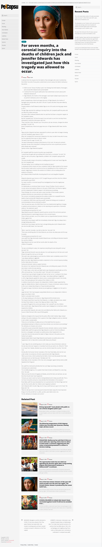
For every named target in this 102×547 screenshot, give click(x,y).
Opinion (4, 42)
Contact (36, 544)
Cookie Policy (31, 544)
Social (3, 23)
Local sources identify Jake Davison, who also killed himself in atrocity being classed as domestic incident (87, 48)
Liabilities (4, 36)
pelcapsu (24, 77)
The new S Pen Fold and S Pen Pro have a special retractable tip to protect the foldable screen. (86, 32)
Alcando (4, 45)
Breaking (4, 26)
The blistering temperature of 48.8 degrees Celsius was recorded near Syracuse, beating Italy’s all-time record (54, 425)
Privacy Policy (23, 544)
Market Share (5, 39)
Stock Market (5, 29)
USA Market (4, 33)
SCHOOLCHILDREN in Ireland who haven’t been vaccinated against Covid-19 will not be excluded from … (55, 501)
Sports (3, 48)
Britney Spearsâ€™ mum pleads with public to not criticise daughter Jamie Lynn (54, 407)
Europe (3, 20)
